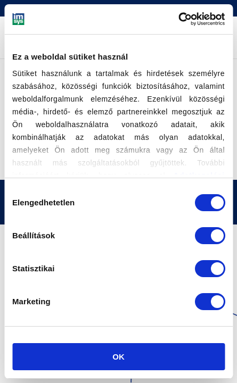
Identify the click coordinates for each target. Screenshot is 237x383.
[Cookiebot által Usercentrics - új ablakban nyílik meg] (178, 19)
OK (118, 356)
